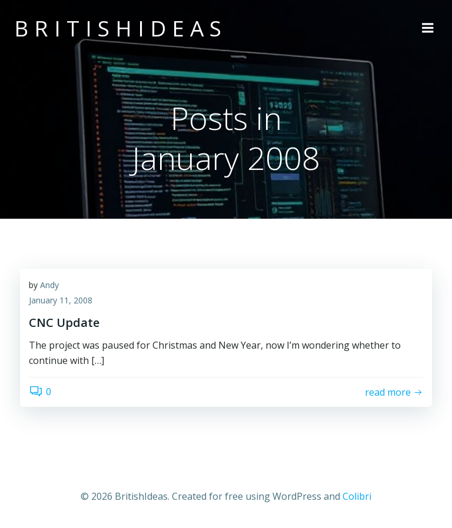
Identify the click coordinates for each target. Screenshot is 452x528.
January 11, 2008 (60, 300)
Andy (49, 284)
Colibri (357, 496)
